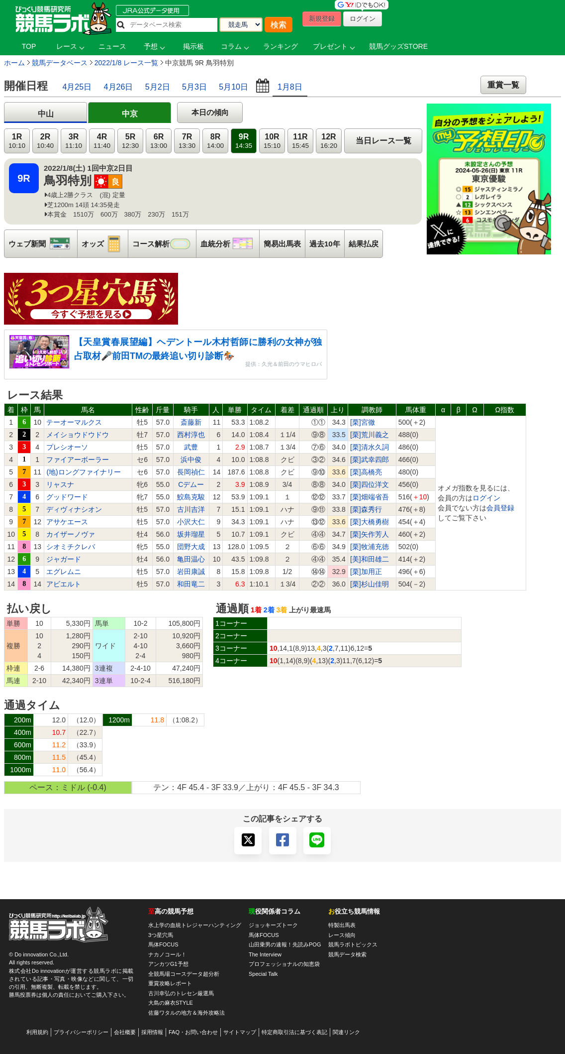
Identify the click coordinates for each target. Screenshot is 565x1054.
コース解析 (164, 243)
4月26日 (118, 87)
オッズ (105, 243)
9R (243, 141)
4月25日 (77, 87)
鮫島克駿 (191, 497)
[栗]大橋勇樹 (369, 522)
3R (73, 141)
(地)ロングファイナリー (83, 472)
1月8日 (290, 87)
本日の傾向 (210, 112)
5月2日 (157, 87)
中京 (130, 114)
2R (45, 141)
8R (215, 141)
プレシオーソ (67, 447)
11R (300, 141)
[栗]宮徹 (362, 422)
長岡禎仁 (191, 472)
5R (130, 141)
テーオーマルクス (74, 422)
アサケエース (67, 522)
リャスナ (60, 484)
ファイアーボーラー (77, 460)
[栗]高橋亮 (366, 472)
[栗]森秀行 (366, 509)
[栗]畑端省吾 (369, 497)
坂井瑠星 (191, 534)
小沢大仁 (191, 522)
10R (272, 141)
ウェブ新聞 (42, 243)
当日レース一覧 (383, 140)
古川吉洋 (191, 509)
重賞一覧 (503, 85)
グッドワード (67, 497)
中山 (46, 114)
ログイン (486, 498)
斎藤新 (191, 422)
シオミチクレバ (70, 547)
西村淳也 (191, 435)
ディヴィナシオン (74, 509)
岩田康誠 (191, 572)
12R (328, 141)
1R (16, 141)
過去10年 (324, 243)
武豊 (191, 447)
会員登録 (500, 508)
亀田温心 (191, 559)
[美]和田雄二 (369, 559)
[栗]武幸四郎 (369, 460)
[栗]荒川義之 (369, 435)
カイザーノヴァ (70, 534)
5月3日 (194, 87)
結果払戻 (363, 243)
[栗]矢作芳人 (369, 534)
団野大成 (191, 547)
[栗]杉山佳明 (369, 584)
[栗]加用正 (366, 572)
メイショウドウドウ (77, 435)
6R (158, 141)
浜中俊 (191, 460)
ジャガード (63, 559)
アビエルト (63, 584)
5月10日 (233, 87)
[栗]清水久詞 (369, 447)
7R (187, 141)
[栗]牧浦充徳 (369, 547)
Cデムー (191, 484)
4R (102, 141)
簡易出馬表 (282, 243)
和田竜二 (191, 584)
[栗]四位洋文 (369, 484)
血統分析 (229, 243)
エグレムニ (63, 572)
